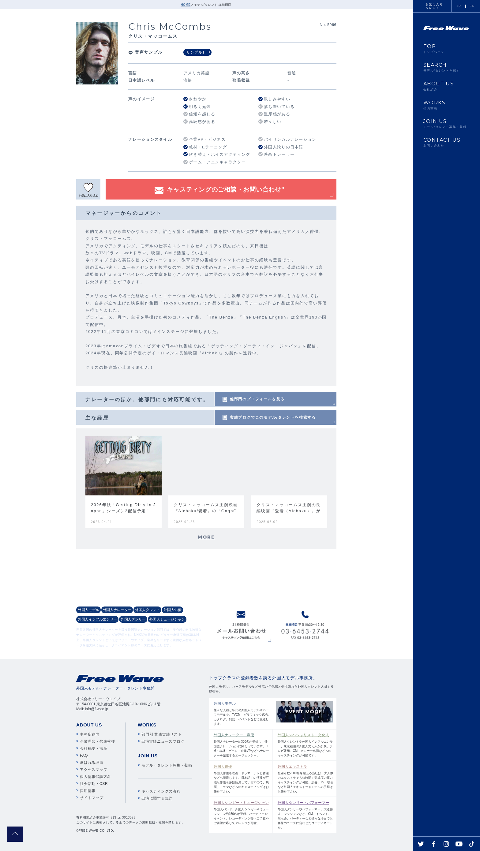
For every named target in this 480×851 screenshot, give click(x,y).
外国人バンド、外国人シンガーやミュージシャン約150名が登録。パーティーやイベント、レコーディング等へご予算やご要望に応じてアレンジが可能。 (242, 812)
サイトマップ (91, 798)
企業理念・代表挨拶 (97, 741)
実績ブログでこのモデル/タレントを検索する (273, 417)
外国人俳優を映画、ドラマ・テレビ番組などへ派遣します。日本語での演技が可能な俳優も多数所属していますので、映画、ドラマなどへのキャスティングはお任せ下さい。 (242, 778)
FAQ (84, 755)
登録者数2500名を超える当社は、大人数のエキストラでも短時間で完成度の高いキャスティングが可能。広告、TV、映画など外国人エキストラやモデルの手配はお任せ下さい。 (306, 778)
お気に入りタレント (434, 6)
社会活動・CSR (94, 784)
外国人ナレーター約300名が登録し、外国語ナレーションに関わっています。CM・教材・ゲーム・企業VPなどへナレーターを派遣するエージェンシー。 (242, 744)
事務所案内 (89, 734)
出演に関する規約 (157, 798)
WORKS (446, 105)
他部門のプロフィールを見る (257, 399)
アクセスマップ (93, 769)
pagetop (15, 834)
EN (472, 6)
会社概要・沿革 (93, 748)
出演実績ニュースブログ (162, 741)
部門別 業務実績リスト (161, 734)
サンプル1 (195, 52)
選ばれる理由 (91, 762)
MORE (206, 537)
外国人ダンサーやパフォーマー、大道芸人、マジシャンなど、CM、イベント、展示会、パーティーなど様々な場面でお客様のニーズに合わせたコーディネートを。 (306, 814)
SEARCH (446, 67)
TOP (446, 48)
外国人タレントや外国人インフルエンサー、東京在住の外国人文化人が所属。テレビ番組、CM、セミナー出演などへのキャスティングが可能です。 (306, 744)
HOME (185, 4)
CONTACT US (446, 142)
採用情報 (88, 791)
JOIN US (446, 123)
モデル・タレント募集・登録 (166, 765)
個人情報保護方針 (95, 776)
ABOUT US (446, 86)
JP (459, 6)
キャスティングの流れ (161, 791)
